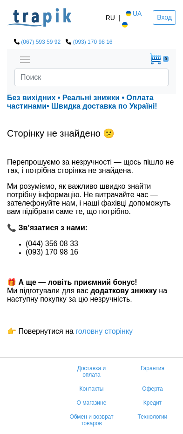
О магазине (92, 403)
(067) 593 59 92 (41, 42)
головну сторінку (103, 331)
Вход (164, 17)
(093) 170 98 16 (93, 42)
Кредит (152, 403)
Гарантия (152, 368)
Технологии (153, 416)
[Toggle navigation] (25, 59)
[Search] (91, 77)
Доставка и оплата (91, 371)
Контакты (92, 389)
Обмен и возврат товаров (91, 420)
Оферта (152, 389)
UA (133, 13)
